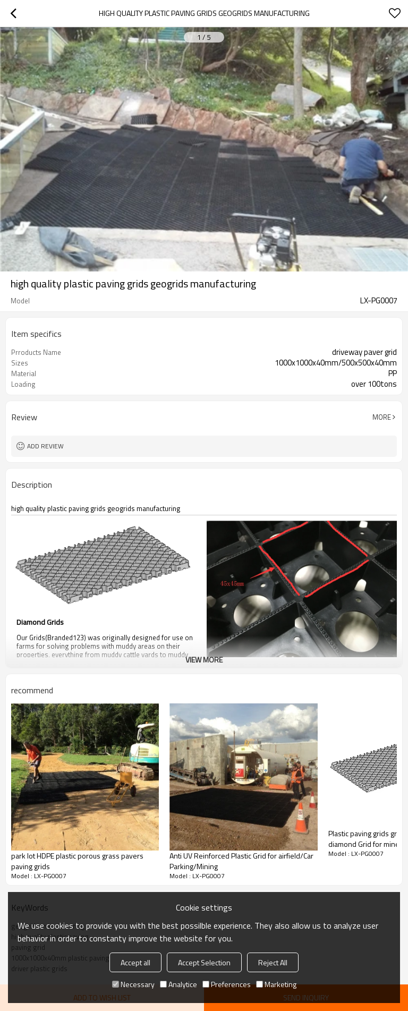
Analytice (178, 984)
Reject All (272, 962)
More (381, 417)
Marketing (276, 984)
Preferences (226, 984)
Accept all (135, 962)
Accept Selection (204, 962)
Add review (45, 446)
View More (204, 659)
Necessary (133, 984)
